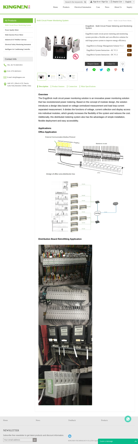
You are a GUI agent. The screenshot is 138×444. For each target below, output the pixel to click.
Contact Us (111, 64)
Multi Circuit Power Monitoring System (18, 25)
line (94, 70)
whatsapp (108, 70)
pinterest (116, 70)
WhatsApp (128, 419)
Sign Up (104, 2)
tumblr (123, 70)
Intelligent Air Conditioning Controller (17, 49)
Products (66, 7)
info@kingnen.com (18, 77)
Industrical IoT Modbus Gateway (15, 40)
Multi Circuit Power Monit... (123, 21)
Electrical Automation (83, 7)
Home (55, 7)
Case (98, 7)
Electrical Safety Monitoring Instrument (18, 44)
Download (129, 45)
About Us (118, 7)
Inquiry (129, 7)
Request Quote (93, 64)
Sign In (95, 2)
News (107, 7)
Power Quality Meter (12, 30)
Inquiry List (117, 2)
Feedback (72, 420)
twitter (101, 70)
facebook (87, 70)
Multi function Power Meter (14, 35)
